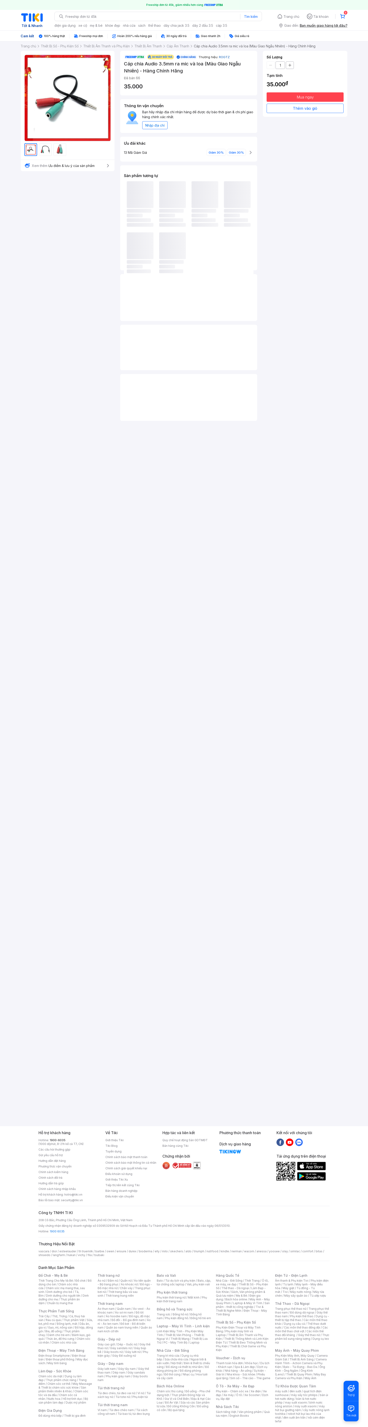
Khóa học (251, 1363)
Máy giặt (288, 1288)
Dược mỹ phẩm (76, 1402)
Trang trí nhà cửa (168, 1355)
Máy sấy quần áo (295, 1295)
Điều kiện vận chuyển (119, 1196)
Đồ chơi (80, 1280)
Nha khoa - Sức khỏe (241, 1374)
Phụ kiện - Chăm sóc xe (232, 1391)
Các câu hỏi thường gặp (54, 1149)
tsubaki (99, 1255)
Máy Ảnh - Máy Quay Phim (297, 1350)
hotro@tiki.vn (73, 1194)
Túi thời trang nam (112, 1405)
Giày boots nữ (113, 1352)
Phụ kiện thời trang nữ (171, 1297)
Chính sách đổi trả (50, 1177)
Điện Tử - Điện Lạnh (291, 1275)
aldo (188, 1251)
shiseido (44, 1255)
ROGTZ (224, 57)
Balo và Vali (166, 1275)
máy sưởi (281, 1391)
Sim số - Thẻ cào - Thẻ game (250, 1378)
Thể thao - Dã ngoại (235, 1288)
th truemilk (86, 1251)
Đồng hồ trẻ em (200, 1318)
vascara (43, 1251)
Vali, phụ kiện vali (198, 1284)
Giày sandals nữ (121, 1348)
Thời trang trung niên (120, 1295)
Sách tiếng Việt (226, 1412)
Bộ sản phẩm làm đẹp (63, 1400)
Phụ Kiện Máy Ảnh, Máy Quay (294, 1355)
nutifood (212, 1251)
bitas (319, 1251)
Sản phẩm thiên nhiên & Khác (62, 1389)
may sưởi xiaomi (296, 1402)
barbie (99, 1251)
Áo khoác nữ (129, 1284)
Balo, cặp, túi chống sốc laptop (184, 1282)
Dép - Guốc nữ (127, 1344)
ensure (121, 1251)
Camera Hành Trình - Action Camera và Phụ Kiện (301, 1363)
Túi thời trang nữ (111, 1388)
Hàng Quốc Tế (227, 1275)
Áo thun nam (106, 1308)
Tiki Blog (111, 1146)
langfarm (59, 1255)
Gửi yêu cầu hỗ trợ (50, 1155)
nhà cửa (129, 25)
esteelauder (67, 1251)
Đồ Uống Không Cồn (181, 1406)
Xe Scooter (252, 1395)
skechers (176, 1251)
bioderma (145, 1251)
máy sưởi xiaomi (306, 1406)
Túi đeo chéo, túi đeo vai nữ (116, 1393)
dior (54, 1251)
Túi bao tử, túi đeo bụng (134, 1414)
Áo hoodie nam (116, 1316)
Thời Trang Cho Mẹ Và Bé (55, 1280)
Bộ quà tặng (176, 1410)
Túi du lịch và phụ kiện (180, 1280)
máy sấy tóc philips (304, 1395)
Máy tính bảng (57, 1363)
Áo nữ (101, 1280)
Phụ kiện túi (140, 1397)
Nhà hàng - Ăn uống (238, 1370)
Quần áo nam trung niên (122, 1327)
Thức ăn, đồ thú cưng (60, 1338)
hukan (71, 1255)
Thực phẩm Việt (73, 1320)
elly (157, 1251)
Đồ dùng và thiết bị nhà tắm (184, 1367)
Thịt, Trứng (59, 1316)
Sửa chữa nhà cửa (176, 1359)
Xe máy (228, 1395)
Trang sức (163, 1314)
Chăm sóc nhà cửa (64, 1342)
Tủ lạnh (288, 1284)
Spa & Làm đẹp (244, 1367)
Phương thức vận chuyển (55, 1166)
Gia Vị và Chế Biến (177, 1399)
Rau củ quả (53, 1320)
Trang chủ (291, 17)
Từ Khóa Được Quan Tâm (295, 1386)
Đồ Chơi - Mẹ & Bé (53, 1275)
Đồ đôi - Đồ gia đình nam (128, 1320)
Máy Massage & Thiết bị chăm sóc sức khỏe (65, 1385)
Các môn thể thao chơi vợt (301, 1329)
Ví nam (102, 1410)
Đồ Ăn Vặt (171, 1402)
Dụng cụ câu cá (294, 1323)
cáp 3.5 (221, 25)
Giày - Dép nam (110, 1364)
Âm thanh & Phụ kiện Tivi (291, 1280)
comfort (307, 1251)
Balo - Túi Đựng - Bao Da (300, 1367)
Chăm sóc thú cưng (170, 1391)
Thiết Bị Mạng (180, 1338)
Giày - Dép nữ (109, 1339)
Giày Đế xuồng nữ (124, 1355)
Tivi (285, 1292)
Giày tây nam (127, 1368)
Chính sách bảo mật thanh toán (126, 1157)
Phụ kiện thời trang (172, 1292)
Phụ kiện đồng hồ (176, 1318)
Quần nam (124, 1308)
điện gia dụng (65, 25)
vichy (81, 1255)
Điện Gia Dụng (50, 1410)
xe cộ (82, 25)
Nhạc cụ (188, 1374)
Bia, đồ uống (53, 1331)
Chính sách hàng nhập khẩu (57, 1189)
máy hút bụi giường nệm (300, 1408)
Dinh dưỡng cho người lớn (63, 1295)
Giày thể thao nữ (309, 1335)
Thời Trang (252, 1280)
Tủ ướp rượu (318, 1295)
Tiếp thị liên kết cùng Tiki (122, 1185)
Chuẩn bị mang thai (60, 1303)
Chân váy (126, 1288)
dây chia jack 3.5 (176, 25)
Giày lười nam (107, 1368)
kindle (225, 1251)
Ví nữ (141, 1393)
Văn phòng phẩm (250, 1412)
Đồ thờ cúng (172, 1374)
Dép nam (119, 1372)
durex (133, 1251)
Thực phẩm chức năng (61, 1380)
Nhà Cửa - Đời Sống (173, 1350)
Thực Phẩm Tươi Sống (56, 1311)
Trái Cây (44, 1316)
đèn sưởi (295, 1391)
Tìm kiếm (251, 17)
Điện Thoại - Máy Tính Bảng (61, 1350)
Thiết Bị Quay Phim (299, 1374)
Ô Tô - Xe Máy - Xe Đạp (235, 1386)
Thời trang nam (110, 1304)
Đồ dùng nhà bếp (50, 1415)
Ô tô (239, 1395)
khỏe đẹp (112, 25)
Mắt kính (193, 1297)
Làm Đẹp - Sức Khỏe (54, 1371)
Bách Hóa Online (170, 1386)
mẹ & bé (96, 25)
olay (285, 1251)
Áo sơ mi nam (124, 1312)
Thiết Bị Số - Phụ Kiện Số (236, 1322)
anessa (262, 1251)
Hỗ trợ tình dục (72, 1399)
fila (90, 1255)
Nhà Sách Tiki (227, 1407)
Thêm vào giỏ (305, 108)
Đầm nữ (113, 1280)
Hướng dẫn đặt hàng (52, 1161)
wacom (249, 1251)
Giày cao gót (106, 1344)
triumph (199, 1251)
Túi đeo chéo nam (121, 1410)
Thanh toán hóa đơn (229, 1363)
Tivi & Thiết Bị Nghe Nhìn (240, 1308)
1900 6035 (57, 1231)
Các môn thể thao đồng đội (302, 1327)
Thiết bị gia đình (75, 1415)
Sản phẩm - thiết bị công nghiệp (243, 1305)
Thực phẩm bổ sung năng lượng (302, 1336)
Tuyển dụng (113, 1151)
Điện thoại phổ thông (60, 1359)
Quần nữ (126, 1280)
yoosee (274, 1251)
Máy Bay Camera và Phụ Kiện (300, 1376)
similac (295, 1251)
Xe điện (256, 1391)
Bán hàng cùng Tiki (175, 1146)
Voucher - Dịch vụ (230, 1358)
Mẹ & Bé (241, 1295)
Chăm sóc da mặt (50, 1376)
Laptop (194, 1342)
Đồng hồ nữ (180, 1314)
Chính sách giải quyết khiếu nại (126, 1168)
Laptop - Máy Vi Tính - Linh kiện (183, 1326)
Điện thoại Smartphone (54, 1355)
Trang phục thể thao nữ (290, 1308)
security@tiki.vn (72, 1200)
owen (110, 1251)
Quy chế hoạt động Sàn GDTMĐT (185, 1140)
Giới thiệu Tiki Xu (116, 1179)
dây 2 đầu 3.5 (202, 25)
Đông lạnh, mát (67, 1323)
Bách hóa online (236, 1299)
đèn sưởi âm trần (294, 1417)
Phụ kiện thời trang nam (182, 1299)
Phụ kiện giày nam (118, 1376)
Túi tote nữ (122, 1397)
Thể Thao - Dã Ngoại (292, 1304)
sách (142, 25)
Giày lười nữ (133, 1352)
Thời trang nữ (109, 1275)
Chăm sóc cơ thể (58, 1383)
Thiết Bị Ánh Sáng (302, 1359)
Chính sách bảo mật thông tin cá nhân (130, 1162)
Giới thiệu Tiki (114, 1140)
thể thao (154, 25)
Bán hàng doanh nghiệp (121, 1191)
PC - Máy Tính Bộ (175, 1342)
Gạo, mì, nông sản (60, 1327)
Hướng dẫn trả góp (51, 1183)
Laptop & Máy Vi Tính (247, 1303)
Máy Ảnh (310, 1378)
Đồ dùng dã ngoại (302, 1312)
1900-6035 (57, 1140)
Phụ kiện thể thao (301, 1316)
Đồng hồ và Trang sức (174, 1309)
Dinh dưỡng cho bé (59, 1292)
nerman (236, 1251)
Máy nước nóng (300, 1292)
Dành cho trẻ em (58, 1335)
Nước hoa (53, 1399)
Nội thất (176, 1363)
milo (165, 1251)
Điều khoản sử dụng (118, 1174)
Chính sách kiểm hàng (53, 1172)
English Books (239, 1415)
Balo (160, 1280)
